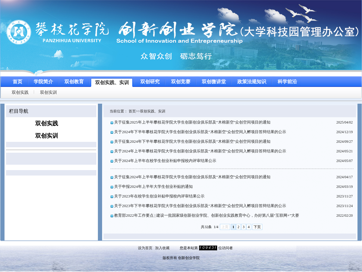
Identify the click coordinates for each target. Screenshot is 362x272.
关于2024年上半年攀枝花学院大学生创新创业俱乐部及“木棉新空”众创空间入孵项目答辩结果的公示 (200, 151)
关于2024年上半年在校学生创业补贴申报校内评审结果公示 (165, 160)
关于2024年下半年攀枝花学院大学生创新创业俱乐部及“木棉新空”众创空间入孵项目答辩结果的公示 (200, 132)
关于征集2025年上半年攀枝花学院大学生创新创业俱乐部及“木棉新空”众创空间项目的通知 (192, 122)
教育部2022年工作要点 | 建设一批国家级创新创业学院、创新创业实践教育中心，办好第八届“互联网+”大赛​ (206, 215)
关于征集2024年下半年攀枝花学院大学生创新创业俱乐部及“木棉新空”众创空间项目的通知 (192, 141)
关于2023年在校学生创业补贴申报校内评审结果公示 (159, 196)
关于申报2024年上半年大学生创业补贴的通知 (153, 186)
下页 (257, 227)
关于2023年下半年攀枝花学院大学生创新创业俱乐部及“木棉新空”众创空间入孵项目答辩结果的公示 (200, 205)
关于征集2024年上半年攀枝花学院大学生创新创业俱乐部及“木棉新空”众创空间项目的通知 (192, 177)
